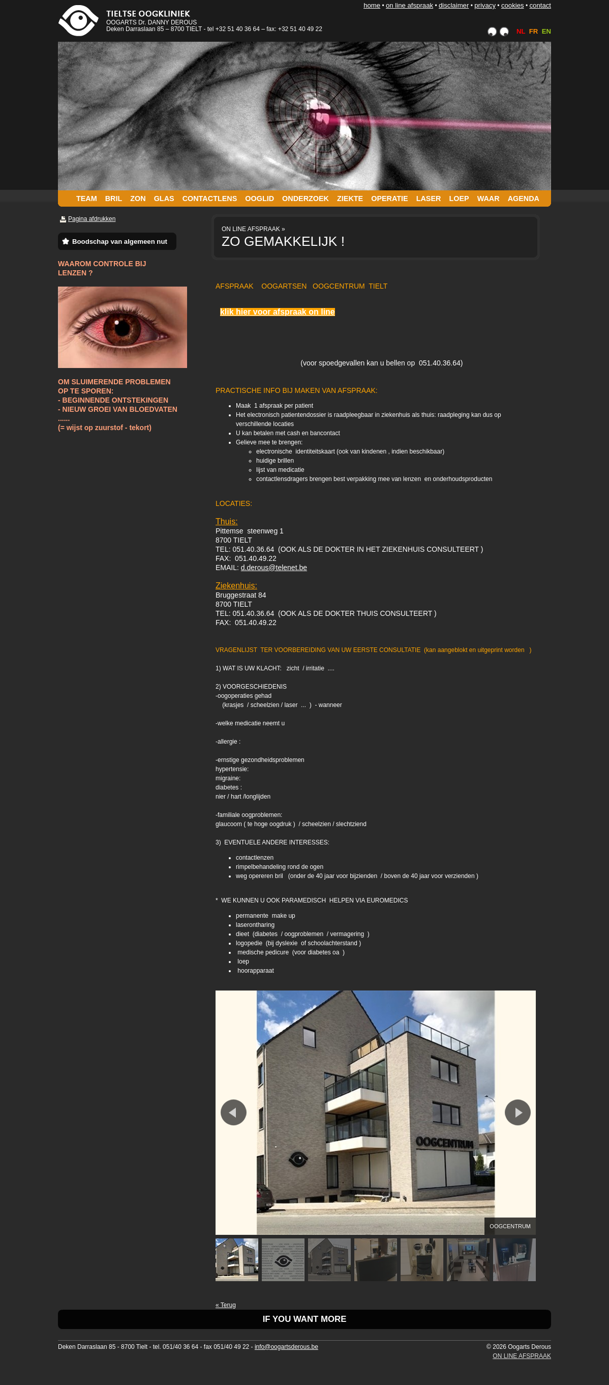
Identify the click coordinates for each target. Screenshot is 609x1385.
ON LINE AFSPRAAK (409, 5)
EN (546, 31)
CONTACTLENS (209, 198)
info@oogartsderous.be (286, 1346)
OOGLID (259, 198)
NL (520, 31)
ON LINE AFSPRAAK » (253, 229)
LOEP (459, 198)
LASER (428, 198)
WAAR (488, 198)
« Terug (226, 1305)
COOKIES (512, 5)
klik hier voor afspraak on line (277, 311)
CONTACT (540, 5)
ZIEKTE (350, 198)
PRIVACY (485, 5)
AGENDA (523, 198)
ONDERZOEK (305, 198)
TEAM (86, 198)
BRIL (114, 198)
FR (533, 31)
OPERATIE (389, 198)
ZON (137, 198)
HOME (371, 5)
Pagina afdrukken (91, 218)
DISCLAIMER (454, 5)
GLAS (164, 198)
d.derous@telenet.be (274, 567)
